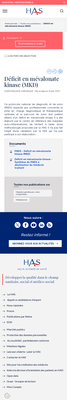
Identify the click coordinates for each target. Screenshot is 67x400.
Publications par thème (19, 316)
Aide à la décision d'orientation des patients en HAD (35, 370)
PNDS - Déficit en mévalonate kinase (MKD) (33, 152)
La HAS (11, 294)
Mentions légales (16, 346)
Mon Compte (14, 386)
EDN (9, 322)
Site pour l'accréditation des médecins (27, 364)
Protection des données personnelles (27, 334)
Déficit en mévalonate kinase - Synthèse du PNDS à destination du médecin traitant (33, 163)
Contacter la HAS (16, 357)
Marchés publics (16, 329)
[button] (61, 11)
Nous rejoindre (15, 305)
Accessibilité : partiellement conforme (28, 340)
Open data (12, 375)
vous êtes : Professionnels (17, 2)
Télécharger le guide (30, 44)
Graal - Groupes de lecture (21, 381)
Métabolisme (21, 200)
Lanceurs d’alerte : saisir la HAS (24, 351)
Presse (10, 310)
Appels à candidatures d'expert (24, 299)
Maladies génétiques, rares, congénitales (28, 193)
